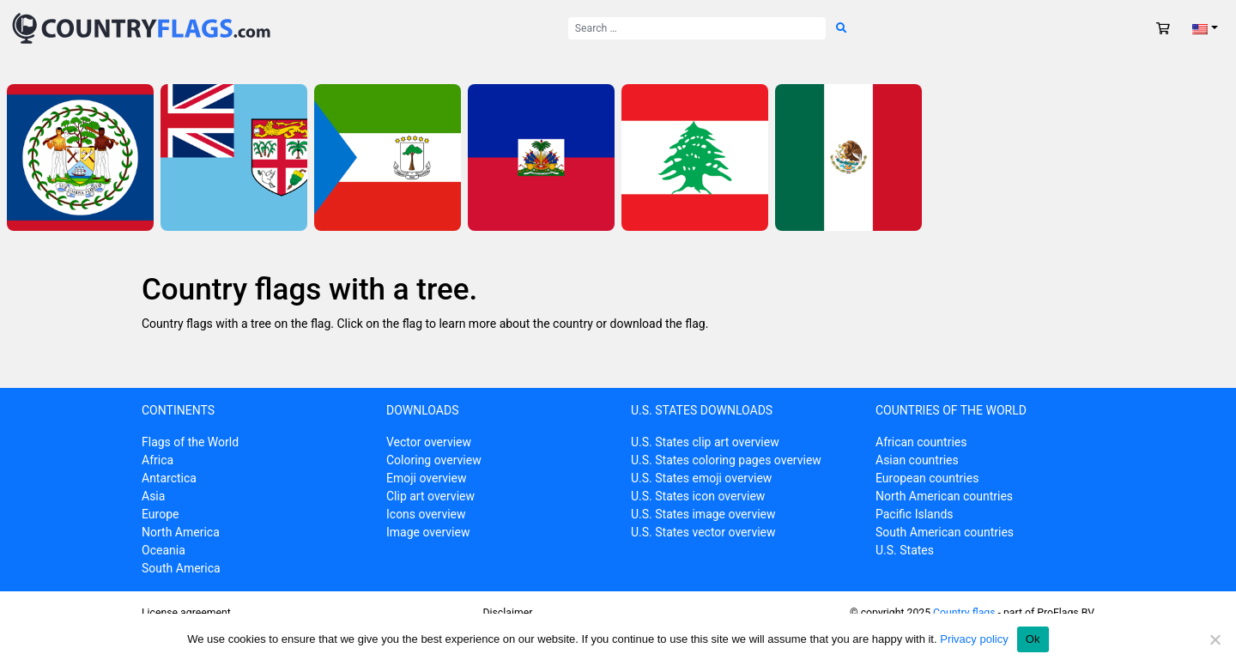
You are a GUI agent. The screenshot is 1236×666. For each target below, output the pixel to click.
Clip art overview (430, 496)
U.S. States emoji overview (701, 478)
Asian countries (917, 460)
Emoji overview (426, 478)
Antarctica (169, 478)
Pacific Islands (915, 514)
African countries (921, 442)
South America (181, 568)
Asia (153, 496)
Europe (160, 514)
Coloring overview (434, 460)
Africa (157, 460)
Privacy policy (974, 639)
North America (181, 532)
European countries (927, 478)
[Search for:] (697, 28)
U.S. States (905, 550)
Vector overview (428, 442)
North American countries (944, 496)
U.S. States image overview (703, 514)
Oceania (163, 550)
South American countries (945, 532)
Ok (1033, 639)
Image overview (428, 532)
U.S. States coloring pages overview (726, 460)
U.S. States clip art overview (705, 442)
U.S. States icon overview (698, 496)
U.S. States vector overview (703, 532)
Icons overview (426, 514)
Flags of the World (190, 442)
